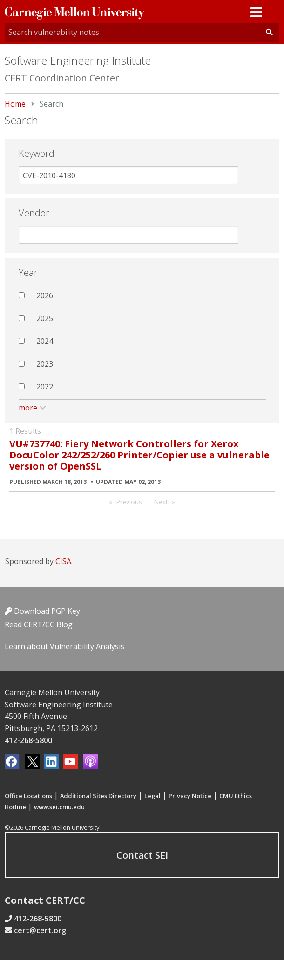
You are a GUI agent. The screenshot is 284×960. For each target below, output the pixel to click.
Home (15, 104)
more (28, 408)
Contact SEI (142, 855)
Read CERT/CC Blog (39, 624)
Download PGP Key (42, 611)
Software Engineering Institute (78, 60)
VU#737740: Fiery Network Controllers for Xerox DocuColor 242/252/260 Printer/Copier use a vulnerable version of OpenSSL (139, 454)
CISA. (64, 561)
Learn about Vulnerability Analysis (64, 646)
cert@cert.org (40, 930)
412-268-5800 (28, 740)
